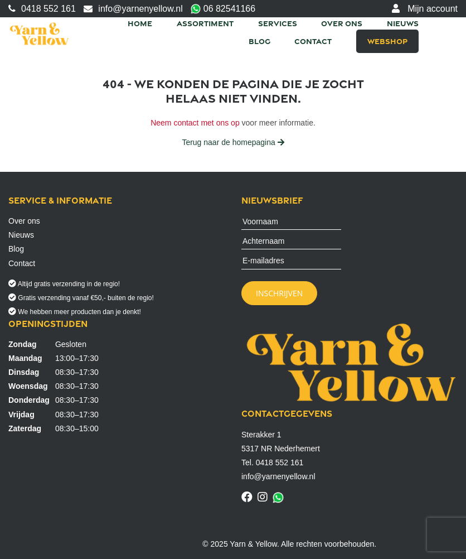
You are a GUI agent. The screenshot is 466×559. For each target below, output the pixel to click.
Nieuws (403, 23)
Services (277, 23)
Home (140, 23)
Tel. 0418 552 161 (272, 462)
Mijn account (425, 8)
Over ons (341, 23)
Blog (259, 41)
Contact (313, 41)
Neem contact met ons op (195, 122)
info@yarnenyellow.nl (133, 8)
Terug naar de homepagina (233, 142)
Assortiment (205, 23)
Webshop (387, 41)
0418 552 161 (42, 8)
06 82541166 (223, 9)
